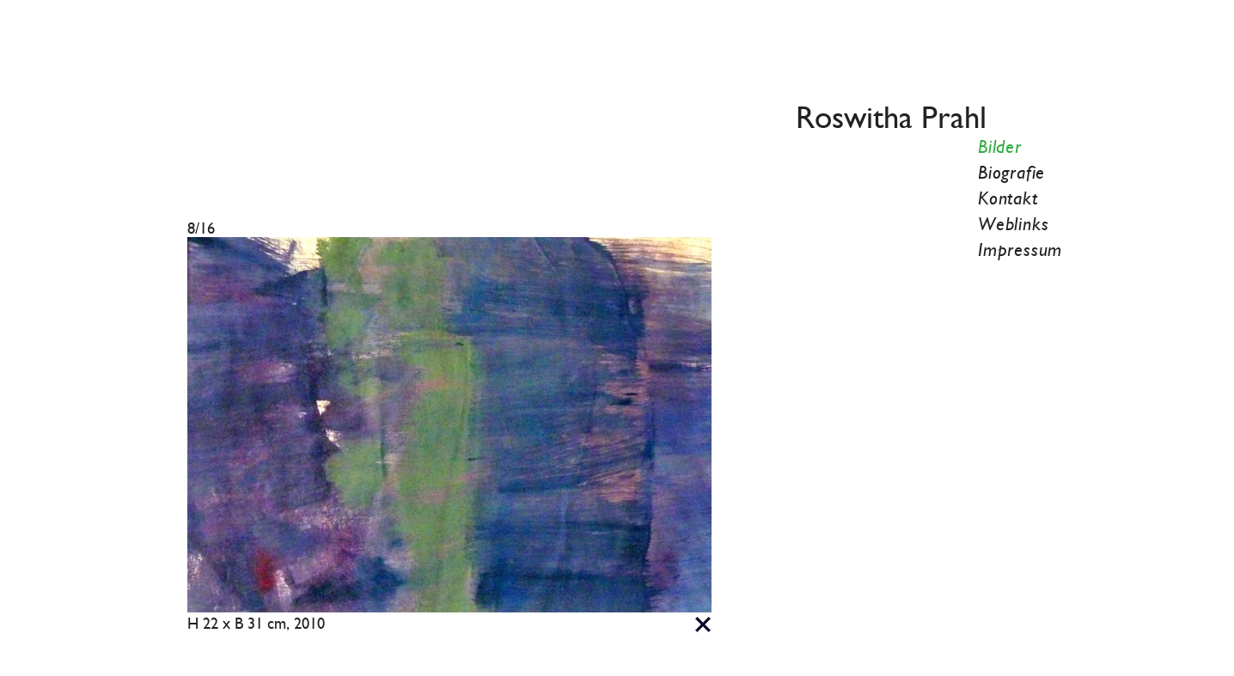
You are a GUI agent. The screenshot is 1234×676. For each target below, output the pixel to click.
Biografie (1011, 173)
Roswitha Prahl (891, 119)
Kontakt (1008, 199)
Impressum (1020, 250)
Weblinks (1013, 225)
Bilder (1000, 147)
